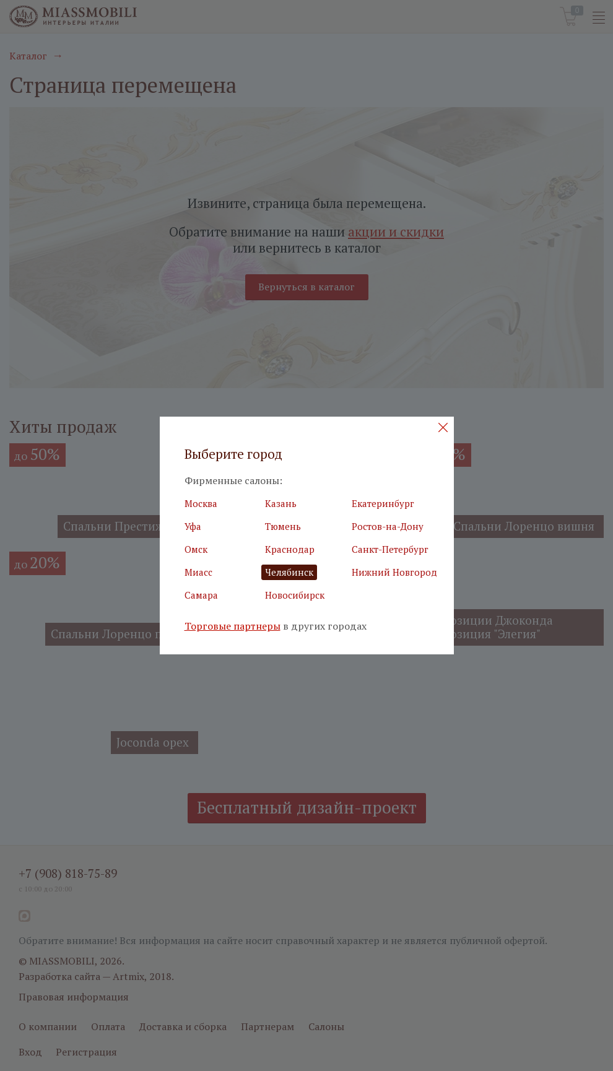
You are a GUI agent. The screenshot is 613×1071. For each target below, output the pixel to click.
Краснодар (290, 549)
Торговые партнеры (232, 626)
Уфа (193, 526)
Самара (201, 595)
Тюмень (283, 526)
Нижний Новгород (394, 572)
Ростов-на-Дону (388, 526)
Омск (196, 549)
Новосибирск (294, 595)
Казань (281, 503)
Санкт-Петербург (390, 549)
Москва (201, 503)
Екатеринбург (383, 503)
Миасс (198, 572)
